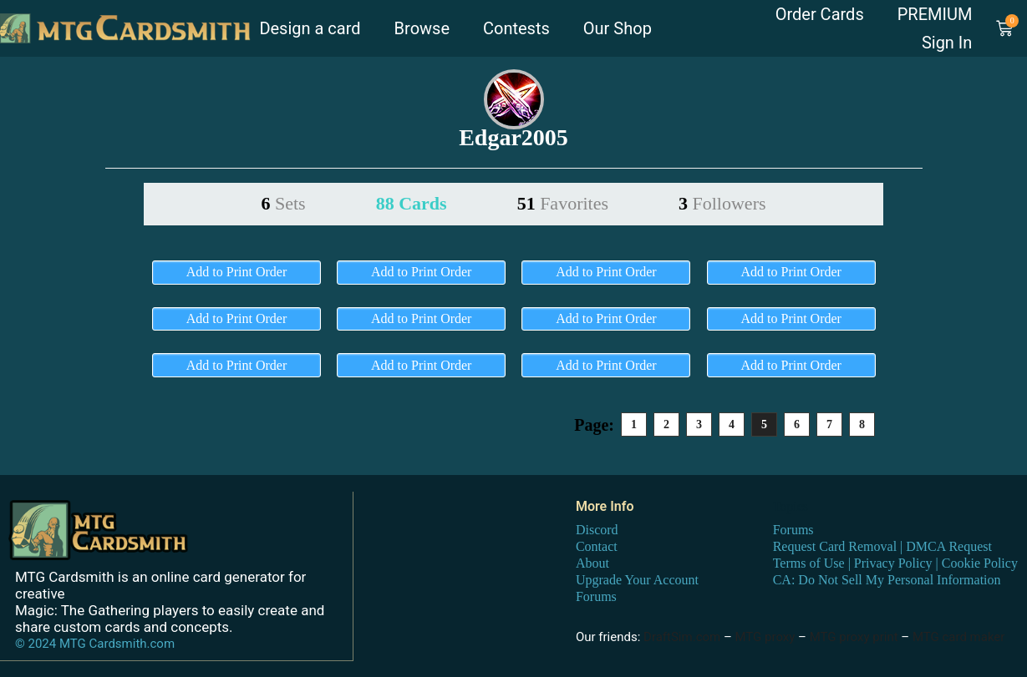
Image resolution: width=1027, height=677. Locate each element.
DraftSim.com (681, 636)
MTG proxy (765, 636)
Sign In (947, 43)
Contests (516, 28)
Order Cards (819, 14)
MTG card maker (959, 636)
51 (562, 203)
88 (411, 203)
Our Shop (617, 28)
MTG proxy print (854, 636)
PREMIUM (935, 14)
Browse (422, 28)
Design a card (309, 28)
